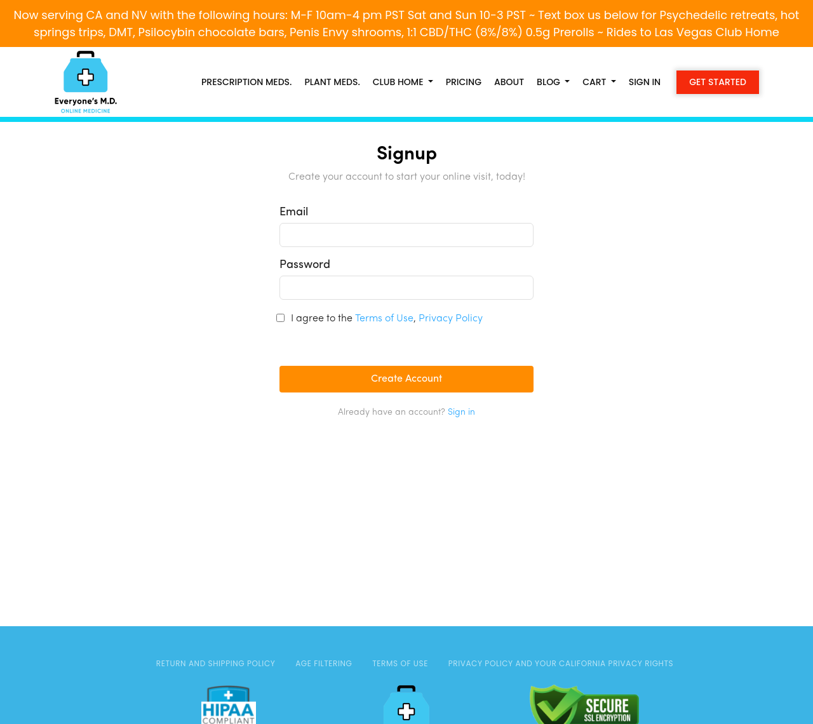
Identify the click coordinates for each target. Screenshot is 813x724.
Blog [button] (549, 82)
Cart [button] (595, 82)
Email (293, 212)
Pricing (463, 82)
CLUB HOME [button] (399, 82)
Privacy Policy (451, 319)
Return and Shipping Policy (216, 663)
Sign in (645, 82)
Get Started (717, 82)
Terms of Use (384, 319)
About (509, 82)
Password (304, 265)
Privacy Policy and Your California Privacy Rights (561, 663)
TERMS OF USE (400, 663)
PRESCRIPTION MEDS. (246, 82)
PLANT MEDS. (331, 82)
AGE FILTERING (323, 663)
